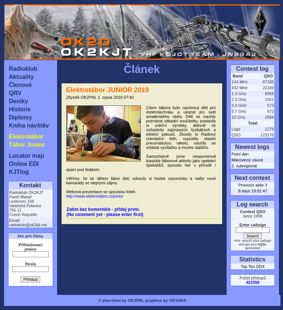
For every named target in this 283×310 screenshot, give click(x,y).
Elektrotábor (26, 136)
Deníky (18, 101)
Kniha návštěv (29, 125)
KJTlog (19, 172)
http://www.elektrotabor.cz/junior (94, 196)
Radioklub (23, 69)
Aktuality (21, 77)
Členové (20, 85)
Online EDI (24, 164)
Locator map (26, 156)
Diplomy (20, 117)
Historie (20, 109)
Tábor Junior (27, 145)
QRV (15, 93)
